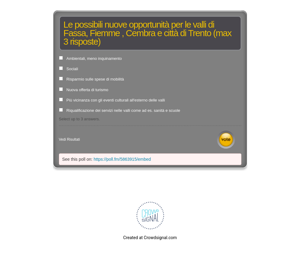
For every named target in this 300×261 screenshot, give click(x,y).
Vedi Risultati (69, 139)
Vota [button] (226, 139)
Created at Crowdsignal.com (150, 237)
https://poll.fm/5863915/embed (122, 159)
